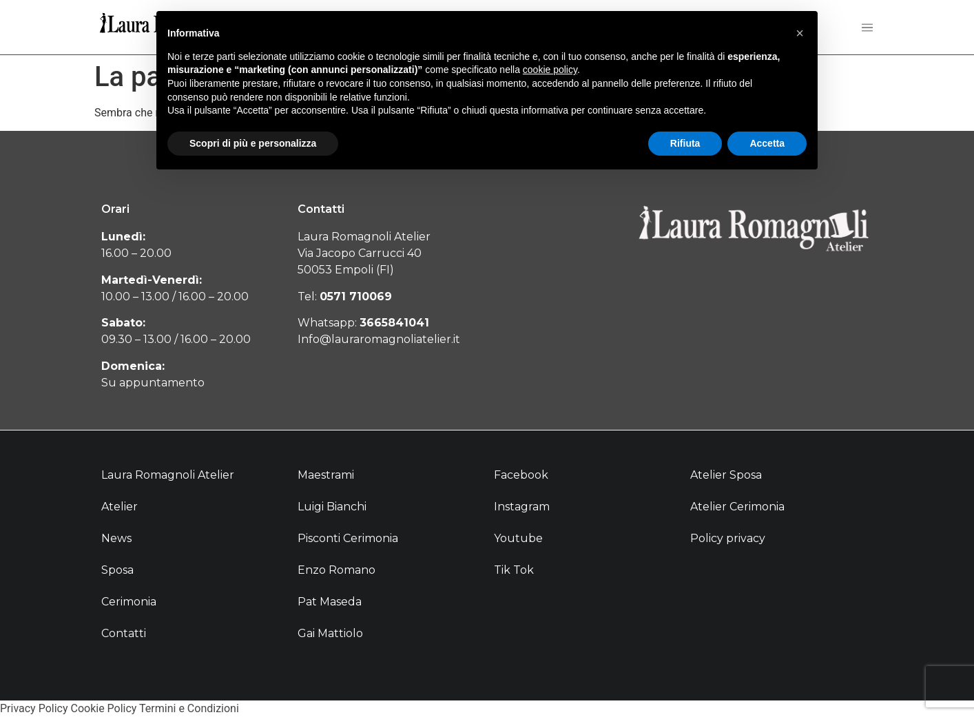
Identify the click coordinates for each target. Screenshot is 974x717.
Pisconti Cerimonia (348, 538)
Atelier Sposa (726, 474)
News (116, 538)
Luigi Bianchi (332, 506)
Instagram (522, 506)
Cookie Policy (103, 708)
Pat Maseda (330, 601)
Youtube (518, 538)
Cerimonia (128, 601)
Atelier (119, 506)
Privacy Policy (34, 708)
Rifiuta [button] (685, 143)
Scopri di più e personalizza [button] (252, 143)
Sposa (117, 569)
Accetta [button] (767, 143)
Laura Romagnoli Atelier (167, 474)
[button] (800, 33)
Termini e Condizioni (189, 708)
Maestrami (326, 474)
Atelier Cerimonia (737, 506)
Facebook (521, 474)
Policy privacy (727, 538)
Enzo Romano (336, 569)
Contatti (123, 633)
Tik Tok (514, 569)
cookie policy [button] (550, 69)
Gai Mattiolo (330, 633)
